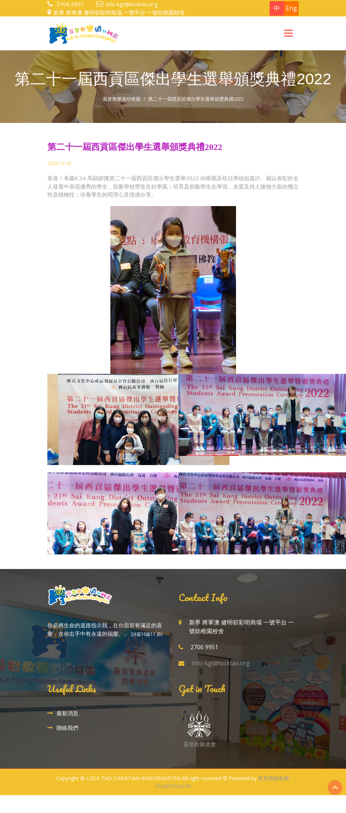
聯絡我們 (67, 727)
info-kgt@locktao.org (132, 4)
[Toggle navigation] (288, 33)
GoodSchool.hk (173, 785)
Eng (291, 8)
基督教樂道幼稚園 (122, 99)
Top (335, 787)
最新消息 (67, 713)
